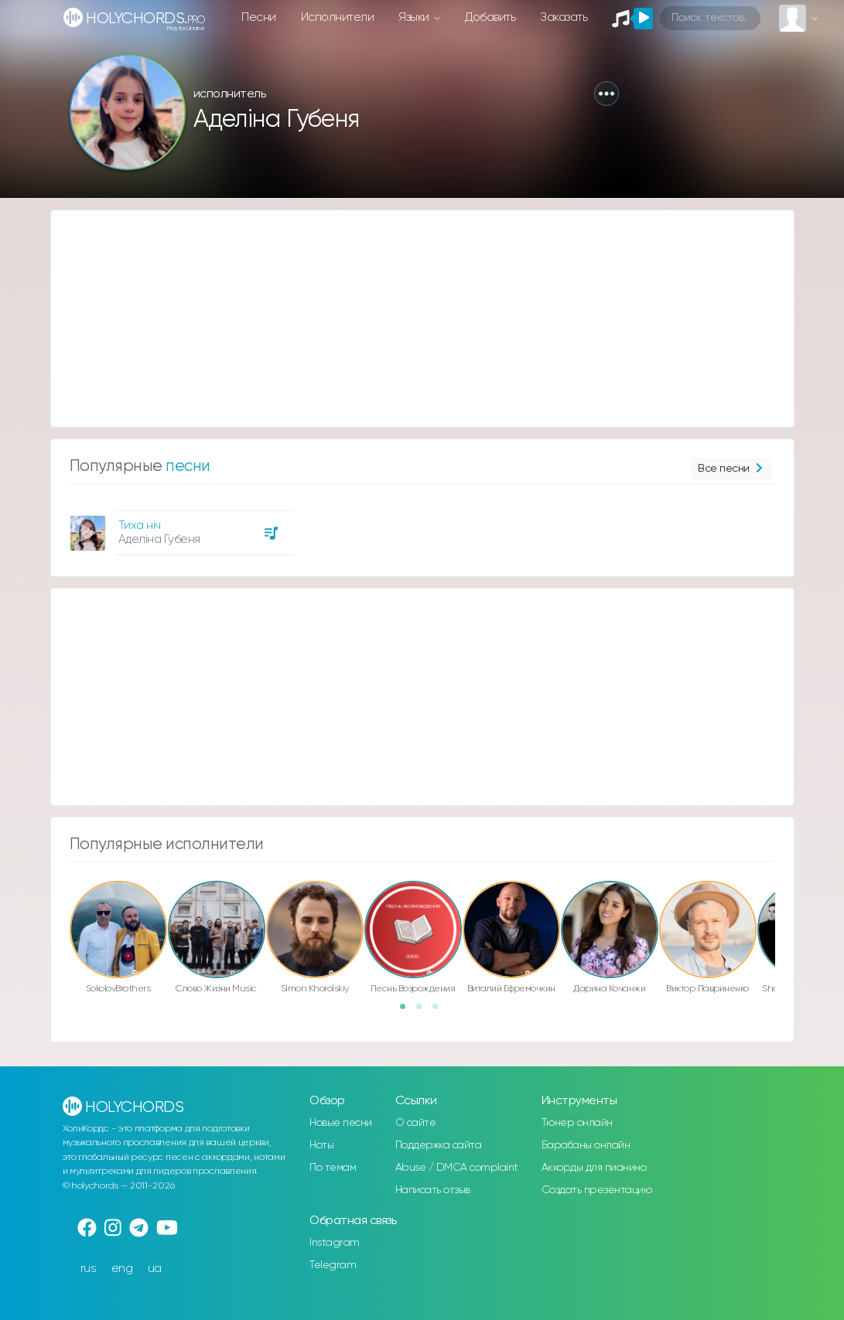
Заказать (563, 17)
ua (155, 1268)
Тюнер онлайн (577, 1122)
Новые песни (340, 1122)
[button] (606, 93)
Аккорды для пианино (594, 1167)
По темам (332, 1167)
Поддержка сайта (438, 1145)
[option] (179, 527)
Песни (258, 17)
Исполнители (337, 17)
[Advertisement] (422, 318)
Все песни (731, 469)
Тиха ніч (139, 525)
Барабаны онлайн (586, 1145)
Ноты (321, 1145)
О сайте (415, 1122)
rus (88, 1268)
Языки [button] (415, 17)
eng (122, 1268)
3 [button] (440, 1011)
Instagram (334, 1242)
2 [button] (424, 1011)
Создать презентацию (597, 1190)
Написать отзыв (432, 1190)
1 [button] (407, 1011)
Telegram (332, 1265)
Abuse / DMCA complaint (456, 1167)
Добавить (490, 17)
